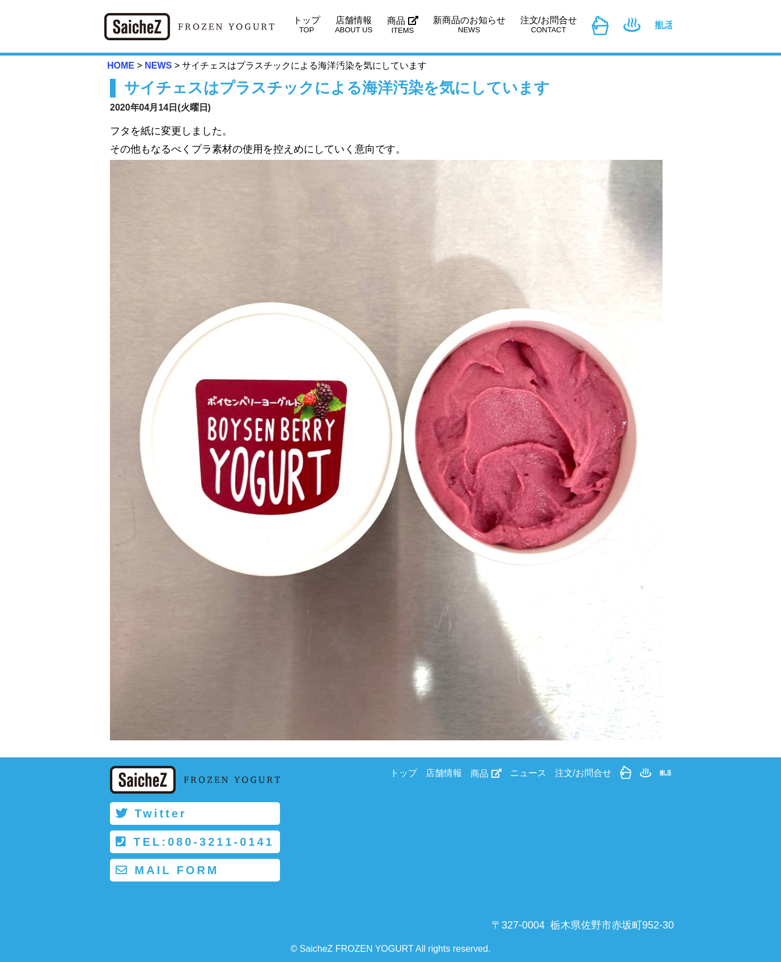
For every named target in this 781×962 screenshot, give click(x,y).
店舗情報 (353, 24)
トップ (306, 24)
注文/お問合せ (548, 24)
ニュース (528, 773)
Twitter (151, 813)
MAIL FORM (167, 870)
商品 (402, 25)
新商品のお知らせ (469, 24)
